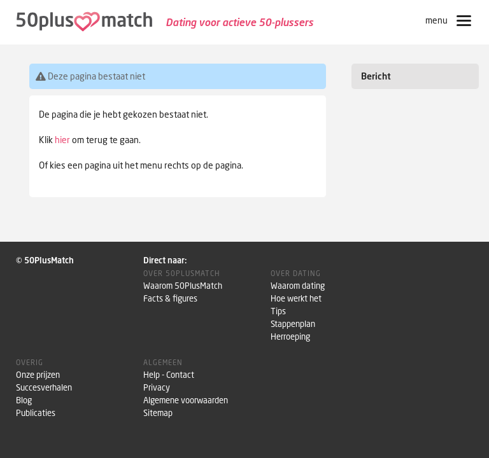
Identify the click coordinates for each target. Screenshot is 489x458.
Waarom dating (298, 286)
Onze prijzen (38, 375)
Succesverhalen (44, 387)
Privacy (156, 387)
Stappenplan (293, 324)
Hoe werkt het (296, 298)
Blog (24, 400)
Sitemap (158, 413)
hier (62, 140)
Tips (278, 311)
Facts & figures (170, 298)
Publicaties (35, 413)
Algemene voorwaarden (185, 400)
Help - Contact (168, 375)
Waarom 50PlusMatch (182, 286)
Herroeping (290, 336)
